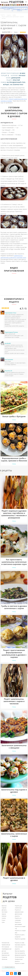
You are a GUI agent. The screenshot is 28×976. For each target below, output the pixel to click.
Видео (16, 32)
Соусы (3, 920)
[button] (26, 2)
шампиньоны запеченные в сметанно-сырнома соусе (13, 256)
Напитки (4, 916)
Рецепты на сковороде (16, 8)
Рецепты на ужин (19, 8)
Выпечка (4, 905)
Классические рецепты (27, 8)
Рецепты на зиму (21, 8)
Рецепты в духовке (23, 8)
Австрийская (5, 953)
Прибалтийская (6, 944)
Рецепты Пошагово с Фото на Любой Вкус (9, 897)
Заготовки (4, 912)
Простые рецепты (10, 8)
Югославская (5, 947)
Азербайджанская (6, 949)
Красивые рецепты (20, 944)
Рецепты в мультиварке (4, 8)
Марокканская (5, 955)
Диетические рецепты (18, 915)
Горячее (4, 908)
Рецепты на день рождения (17, 9)
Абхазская (4, 959)
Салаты (4, 918)
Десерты (4, 910)
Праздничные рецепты (0, 8)
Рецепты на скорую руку (20, 931)
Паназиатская (5, 942)
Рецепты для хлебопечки (14, 8)
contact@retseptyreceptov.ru (8, 968)
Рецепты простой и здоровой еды (12, 2)
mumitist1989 (6, 32)
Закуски (4, 914)
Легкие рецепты (6, 8)
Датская (4, 951)
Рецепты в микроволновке (25, 8)
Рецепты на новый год (12, 9)
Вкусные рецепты (2, 8)
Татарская (4, 957)
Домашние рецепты (8, 8)
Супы (3, 922)
